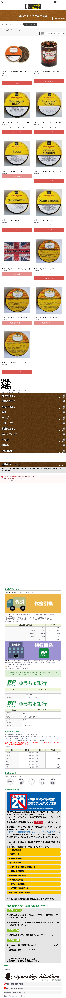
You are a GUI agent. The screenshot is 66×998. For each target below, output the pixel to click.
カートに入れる (17, 83)
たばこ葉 (19, 24)
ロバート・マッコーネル (30, 24)
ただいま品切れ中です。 (17, 176)
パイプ (12, 24)
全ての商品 (4, 24)
